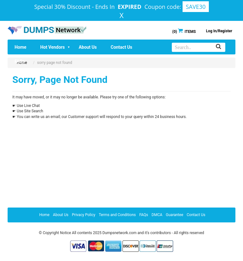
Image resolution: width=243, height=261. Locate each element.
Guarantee (174, 215)
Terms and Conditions (117, 215)
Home (20, 47)
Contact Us (121, 47)
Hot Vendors (55, 47)
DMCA (157, 215)
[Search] (218, 47)
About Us (88, 47)
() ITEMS (184, 31)
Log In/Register (219, 31)
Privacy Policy (83, 215)
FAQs (20, 61)
